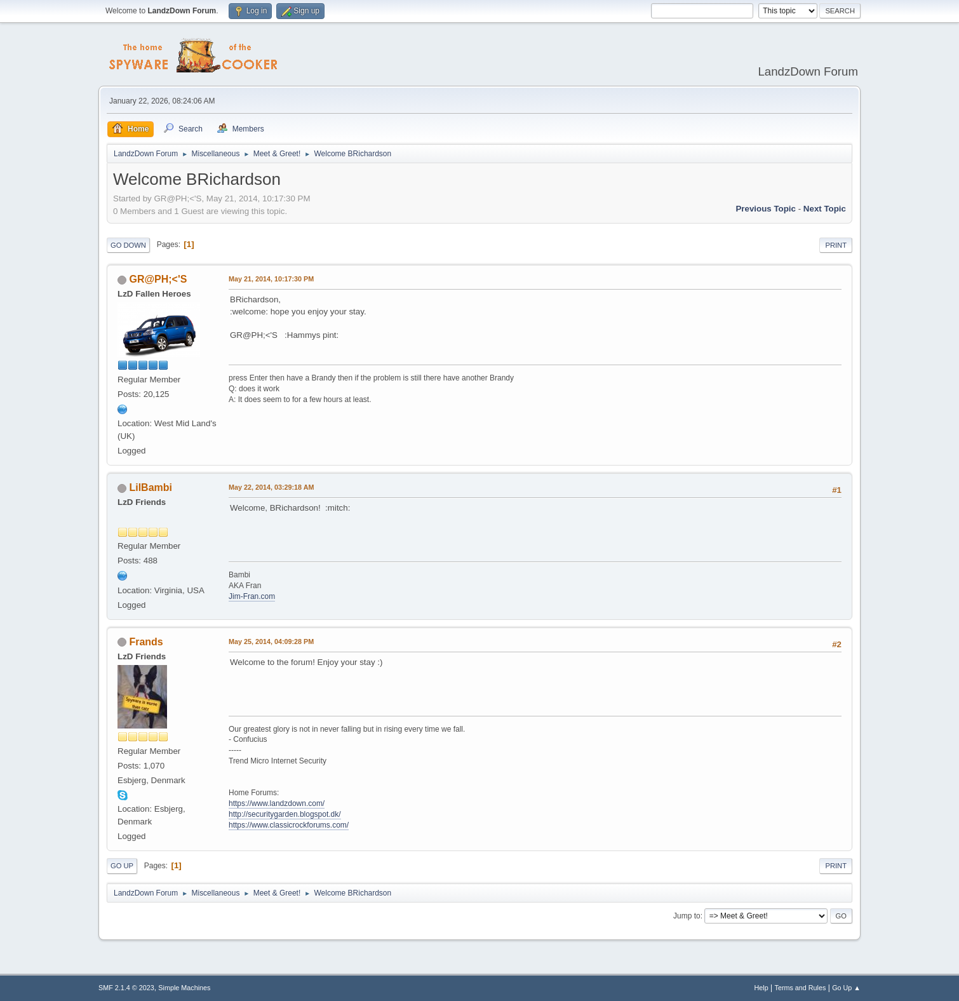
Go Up (122, 866)
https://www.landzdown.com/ (277, 803)
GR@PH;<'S (158, 279)
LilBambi (150, 487)
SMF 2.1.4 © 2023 (126, 987)
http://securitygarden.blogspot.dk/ (285, 814)
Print (836, 245)
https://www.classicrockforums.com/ (289, 825)
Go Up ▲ (846, 987)
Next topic (824, 208)
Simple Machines (184, 987)
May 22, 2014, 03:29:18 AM (271, 487)
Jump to (687, 915)
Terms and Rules (800, 987)
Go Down (128, 245)
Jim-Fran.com (252, 596)
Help (761, 987)
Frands (146, 641)
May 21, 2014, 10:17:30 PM (271, 279)
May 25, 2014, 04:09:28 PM (271, 641)
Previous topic (765, 208)
